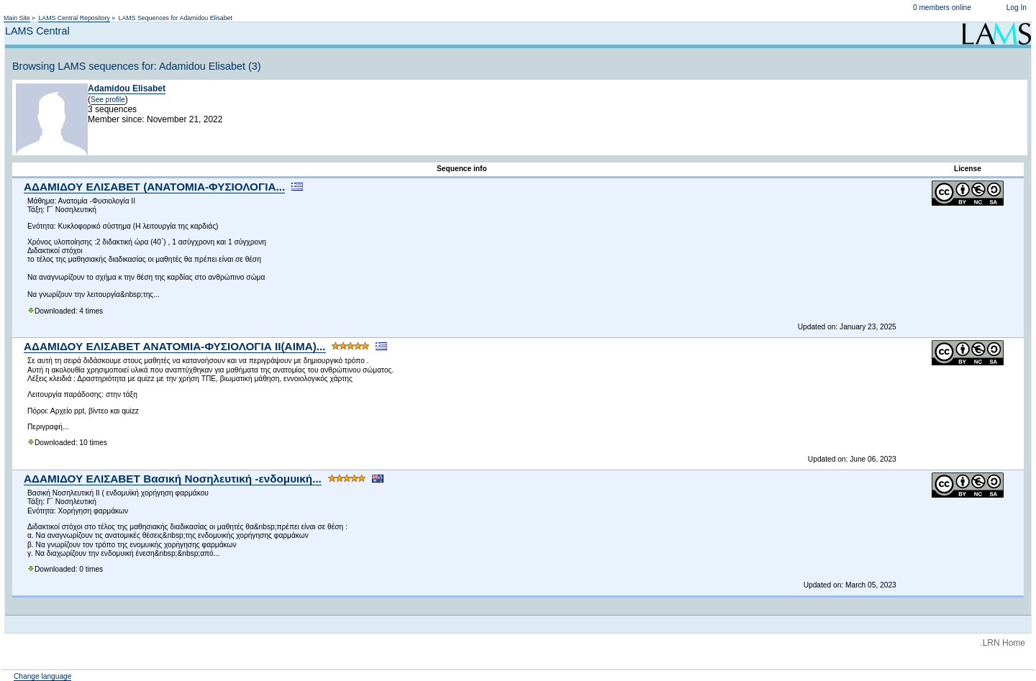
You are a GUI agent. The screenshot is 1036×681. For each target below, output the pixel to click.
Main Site (17, 18)
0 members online (942, 8)
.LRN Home (1002, 643)
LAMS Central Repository (73, 18)
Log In (1017, 8)
